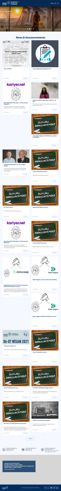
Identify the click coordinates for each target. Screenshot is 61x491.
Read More (26, 78)
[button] (28, 29)
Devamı (7, 18)
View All (30, 438)
